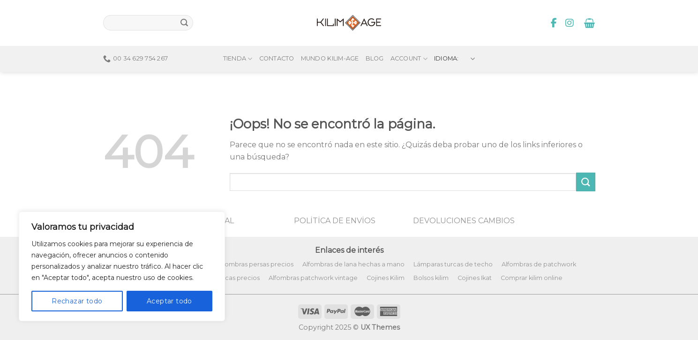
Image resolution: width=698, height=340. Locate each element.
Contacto (276, 42)
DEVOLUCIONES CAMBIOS (464, 220)
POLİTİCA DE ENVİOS (334, 220)
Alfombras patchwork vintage (313, 277)
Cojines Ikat (475, 277)
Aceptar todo (169, 301)
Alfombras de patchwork (539, 264)
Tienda (238, 42)
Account (409, 42)
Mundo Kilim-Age (330, 42)
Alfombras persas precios (255, 264)
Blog (375, 42)
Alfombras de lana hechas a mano (353, 264)
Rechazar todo (77, 301)
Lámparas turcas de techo (453, 264)
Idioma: (454, 42)
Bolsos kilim (431, 277)
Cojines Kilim (386, 277)
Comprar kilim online (532, 277)
